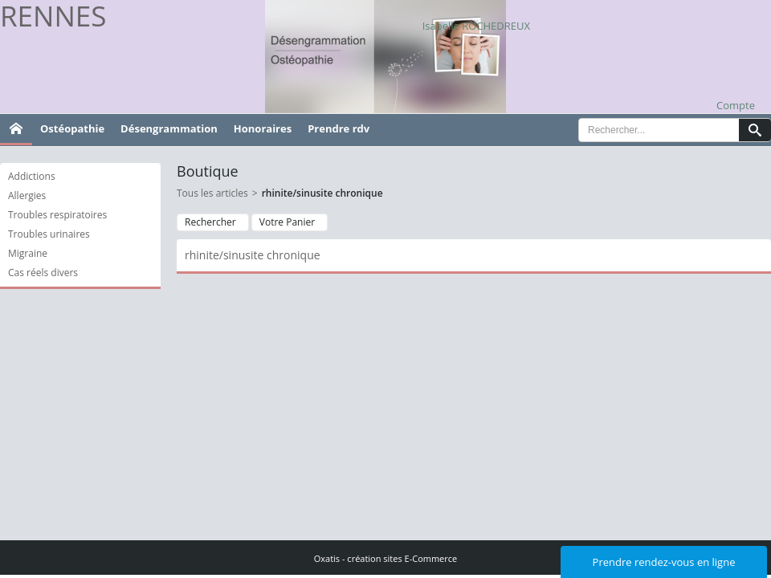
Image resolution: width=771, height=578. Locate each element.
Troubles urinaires (49, 234)
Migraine (27, 253)
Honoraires (263, 128)
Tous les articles (212, 193)
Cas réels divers (43, 272)
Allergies (27, 195)
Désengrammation (169, 128)
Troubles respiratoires (57, 215)
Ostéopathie (72, 128)
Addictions (31, 176)
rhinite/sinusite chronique (322, 193)
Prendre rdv (338, 128)
